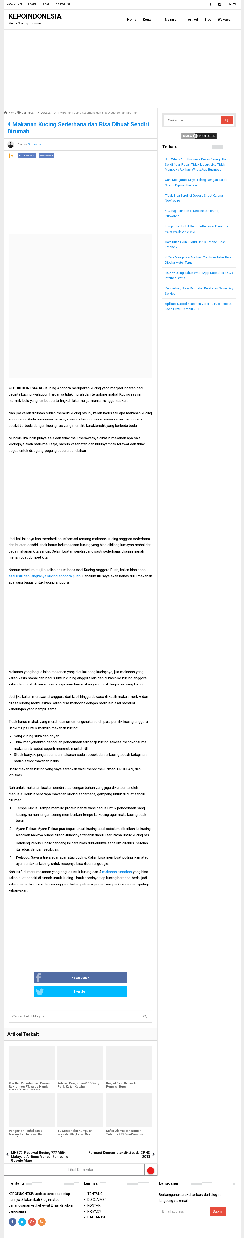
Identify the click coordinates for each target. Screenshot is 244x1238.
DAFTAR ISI (96, 1203)
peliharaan (27, 155)
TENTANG (95, 1180)
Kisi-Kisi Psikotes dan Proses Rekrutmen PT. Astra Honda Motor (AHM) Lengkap (29, 1074)
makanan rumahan (117, 872)
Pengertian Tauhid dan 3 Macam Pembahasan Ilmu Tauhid (26, 1121)
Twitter (96, 978)
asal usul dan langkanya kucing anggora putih (45, 576)
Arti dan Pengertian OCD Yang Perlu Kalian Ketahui (78, 1072)
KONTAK (93, 1192)
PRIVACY (94, 1198)
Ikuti (232, 4)
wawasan (46, 155)
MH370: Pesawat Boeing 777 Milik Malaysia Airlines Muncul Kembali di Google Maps (40, 1143)
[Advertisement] (122, 68)
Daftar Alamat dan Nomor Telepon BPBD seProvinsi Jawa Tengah (124, 1121)
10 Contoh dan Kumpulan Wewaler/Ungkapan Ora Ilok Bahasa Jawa (76, 1121)
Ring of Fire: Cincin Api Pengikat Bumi (122, 1072)
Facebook (49, 978)
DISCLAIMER (97, 1186)
